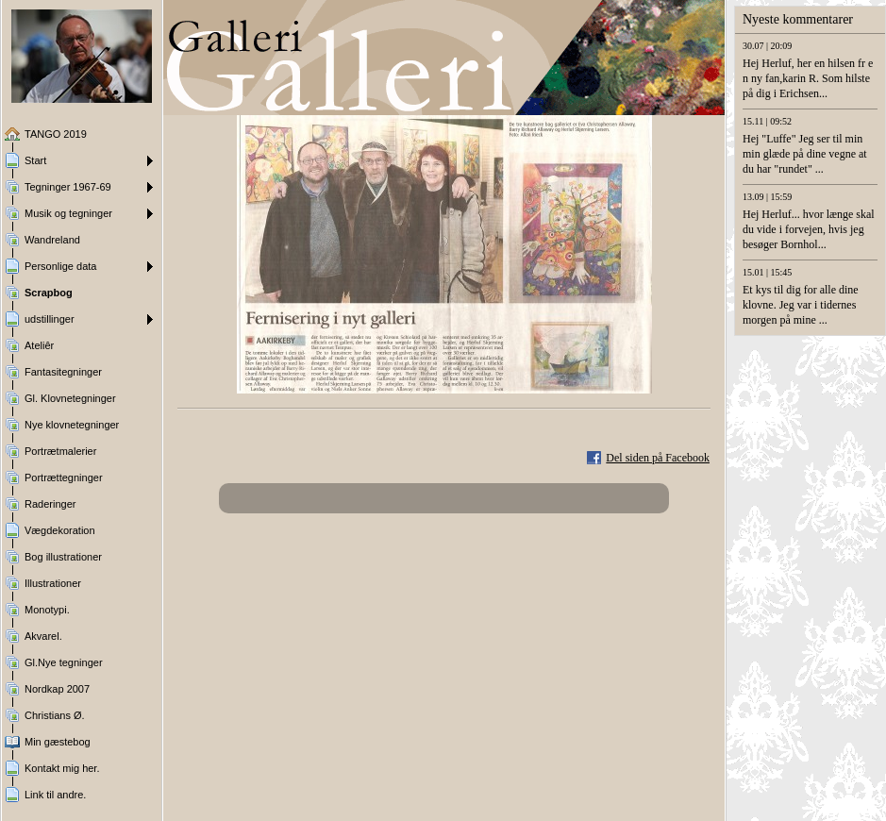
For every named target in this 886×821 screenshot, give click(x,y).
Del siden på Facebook (658, 457)
